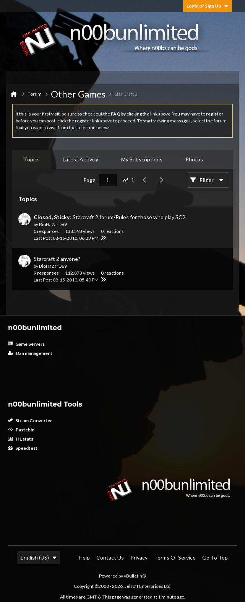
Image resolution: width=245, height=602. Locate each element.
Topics (32, 159)
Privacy (139, 557)
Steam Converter (30, 420)
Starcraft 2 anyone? (57, 258)
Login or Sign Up (208, 6)
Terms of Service (175, 557)
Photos (194, 159)
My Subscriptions (141, 159)
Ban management (30, 353)
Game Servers (26, 344)
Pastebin (21, 430)
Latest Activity (80, 159)
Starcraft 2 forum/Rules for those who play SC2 (129, 217)
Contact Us (110, 557)
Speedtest (22, 448)
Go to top (215, 557)
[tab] (31, 159)
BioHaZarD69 (53, 224)
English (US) (39, 557)
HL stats (20, 439)
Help (84, 557)
